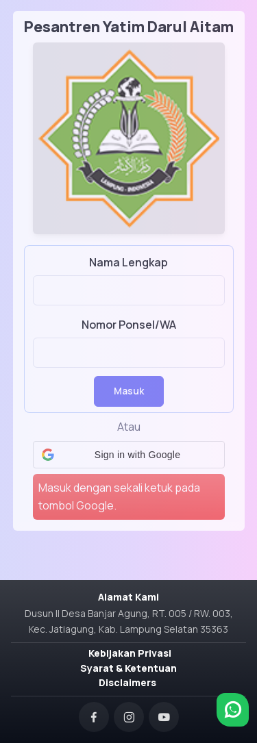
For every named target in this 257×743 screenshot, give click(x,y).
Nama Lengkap (128, 262)
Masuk (129, 390)
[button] (129, 454)
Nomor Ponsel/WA (129, 324)
